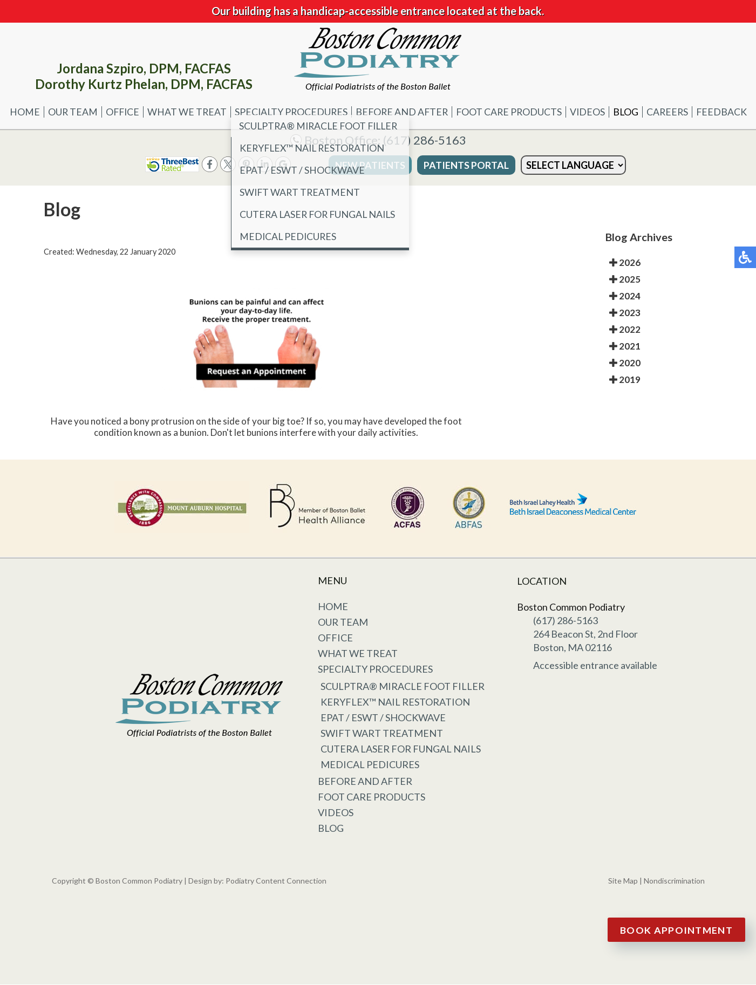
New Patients (355, 166)
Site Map (623, 881)
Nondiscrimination (674, 881)
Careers (671, 112)
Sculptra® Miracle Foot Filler (403, 687)
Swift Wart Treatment (382, 734)
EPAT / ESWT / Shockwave (383, 718)
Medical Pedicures (370, 765)
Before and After (402, 112)
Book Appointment (676, 930)
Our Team (67, 112)
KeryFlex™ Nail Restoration (395, 702)
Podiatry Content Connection (276, 881)
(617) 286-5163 (424, 140)
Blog (629, 112)
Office (117, 112)
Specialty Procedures (288, 112)
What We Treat (183, 112)
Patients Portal (450, 166)
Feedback (726, 112)
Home (19, 112)
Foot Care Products (510, 112)
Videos (590, 112)
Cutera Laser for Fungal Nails (401, 749)
